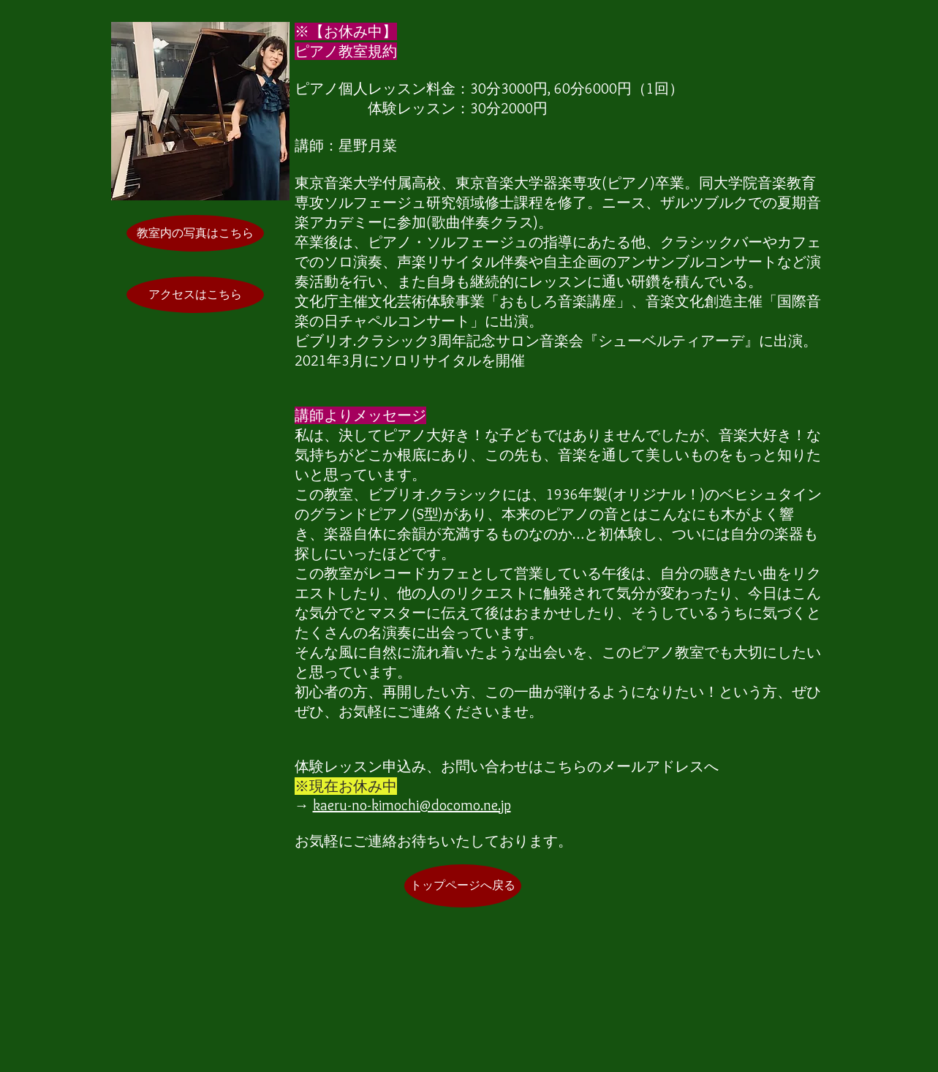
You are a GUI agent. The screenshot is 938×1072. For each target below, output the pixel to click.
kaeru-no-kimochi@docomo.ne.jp (412, 805)
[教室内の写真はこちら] (195, 233)
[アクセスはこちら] (195, 294)
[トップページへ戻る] (462, 885)
